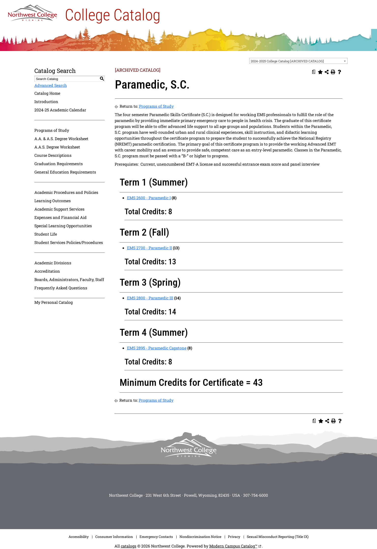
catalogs (128, 546)
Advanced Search (50, 85)
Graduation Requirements (58, 163)
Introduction (46, 101)
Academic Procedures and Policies (66, 192)
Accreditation (47, 271)
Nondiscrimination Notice (200, 536)
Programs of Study (51, 130)
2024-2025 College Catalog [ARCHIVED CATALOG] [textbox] (287, 61)
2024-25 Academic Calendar (60, 109)
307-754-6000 (255, 495)
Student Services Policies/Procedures (68, 242)
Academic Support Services (59, 209)
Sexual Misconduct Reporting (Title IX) (277, 536)
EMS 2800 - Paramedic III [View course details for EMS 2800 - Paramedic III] (150, 297)
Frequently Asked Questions (60, 287)
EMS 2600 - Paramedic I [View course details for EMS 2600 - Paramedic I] (149, 197)
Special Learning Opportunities (63, 225)
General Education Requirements (65, 171)
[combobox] (298, 61)
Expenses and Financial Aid (60, 217)
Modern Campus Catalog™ (233, 546)
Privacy (234, 536)
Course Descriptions (52, 155)
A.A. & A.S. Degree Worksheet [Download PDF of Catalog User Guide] (61, 138)
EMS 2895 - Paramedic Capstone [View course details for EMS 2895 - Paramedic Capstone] (156, 347)
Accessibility (79, 536)
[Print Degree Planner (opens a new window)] (314, 72)
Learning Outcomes (52, 200)
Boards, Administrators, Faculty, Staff (69, 279)
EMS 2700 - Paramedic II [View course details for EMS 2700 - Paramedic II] (149, 247)
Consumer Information (114, 536)
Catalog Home (47, 93)
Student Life (45, 234)
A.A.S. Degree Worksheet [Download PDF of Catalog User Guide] (57, 146)
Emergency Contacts (156, 536)
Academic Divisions (52, 262)
